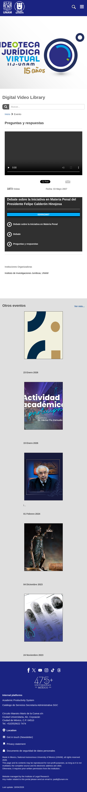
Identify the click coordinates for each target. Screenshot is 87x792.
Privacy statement (14, 744)
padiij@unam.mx (60, 779)
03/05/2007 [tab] (43, 214)
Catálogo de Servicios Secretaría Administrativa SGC (30, 705)
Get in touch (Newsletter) (18, 737)
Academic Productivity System (18, 700)
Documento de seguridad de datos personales (29, 750)
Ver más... (79, 306)
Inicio (7, 114)
